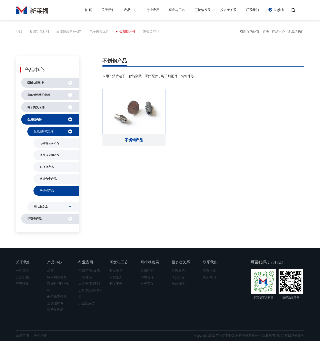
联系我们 (252, 10)
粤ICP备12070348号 (290, 336)
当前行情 (178, 284)
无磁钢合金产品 (50, 144)
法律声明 (22, 336)
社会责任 (147, 284)
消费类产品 (151, 32)
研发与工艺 (177, 10)
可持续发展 (202, 10)
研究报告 (178, 278)
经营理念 (22, 284)
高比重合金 (40, 207)
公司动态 (147, 271)
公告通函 (178, 271)
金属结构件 (127, 32)
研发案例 (115, 284)
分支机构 (22, 278)
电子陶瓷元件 (99, 32)
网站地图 (40, 336)
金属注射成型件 (43, 132)
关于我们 (107, 10)
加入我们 (209, 278)
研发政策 (115, 271)
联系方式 (209, 271)
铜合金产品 (47, 167)
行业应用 (152, 10)
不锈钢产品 (47, 191)
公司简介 (22, 271)
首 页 (88, 10)
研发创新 (115, 278)
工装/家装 (85, 278)
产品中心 (130, 10)
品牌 (19, 32)
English (279, 9)
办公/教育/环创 (89, 284)
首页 (266, 32)
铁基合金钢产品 (50, 156)
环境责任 (147, 278)
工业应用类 (86, 304)
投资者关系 (228, 10)
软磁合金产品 (48, 179)
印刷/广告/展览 (89, 271)
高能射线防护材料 (69, 32)
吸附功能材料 (39, 32)
